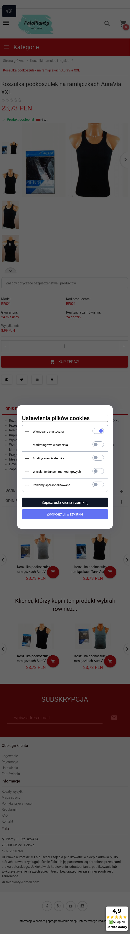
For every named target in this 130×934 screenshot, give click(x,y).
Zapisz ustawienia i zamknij (65, 502)
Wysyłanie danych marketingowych (57, 471)
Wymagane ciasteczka (48, 431)
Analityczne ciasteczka (48, 458)
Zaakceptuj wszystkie (65, 514)
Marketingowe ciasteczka (50, 445)
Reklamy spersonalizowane (51, 485)
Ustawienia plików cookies (56, 418)
